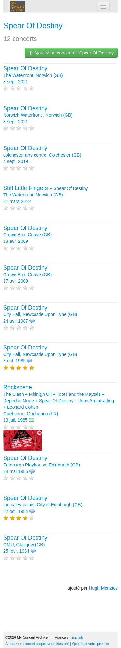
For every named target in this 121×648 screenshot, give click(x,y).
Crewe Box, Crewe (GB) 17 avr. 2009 (27, 274)
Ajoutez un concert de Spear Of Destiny (71, 52)
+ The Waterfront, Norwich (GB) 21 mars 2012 (45, 195)
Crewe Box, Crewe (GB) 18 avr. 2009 (27, 235)
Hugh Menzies (103, 588)
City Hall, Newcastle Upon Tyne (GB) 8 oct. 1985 (40, 354)
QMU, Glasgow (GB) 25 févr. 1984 (25, 545)
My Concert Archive (17, 6)
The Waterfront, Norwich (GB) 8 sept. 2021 (33, 75)
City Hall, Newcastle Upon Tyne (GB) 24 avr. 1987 (40, 314)
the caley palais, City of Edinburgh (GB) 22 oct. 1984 (42, 505)
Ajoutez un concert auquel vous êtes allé (37, 644)
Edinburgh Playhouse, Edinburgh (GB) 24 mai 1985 (41, 465)
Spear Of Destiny (33, 25)
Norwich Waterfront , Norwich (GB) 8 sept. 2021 (38, 115)
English (77, 637)
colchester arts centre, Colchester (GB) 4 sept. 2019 (42, 155)
